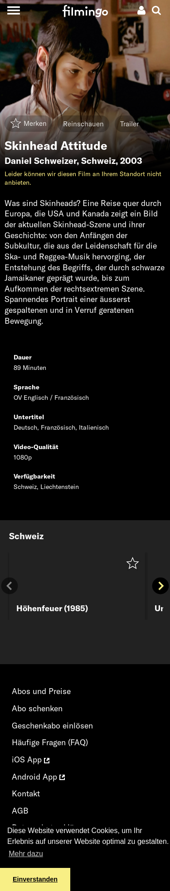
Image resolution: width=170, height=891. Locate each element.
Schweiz (98, 160)
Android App (38, 776)
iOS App (30, 759)
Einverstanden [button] (35, 879)
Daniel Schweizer (41, 160)
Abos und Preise (41, 691)
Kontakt (26, 793)
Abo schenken (37, 708)
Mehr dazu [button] (26, 853)
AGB (20, 810)
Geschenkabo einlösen (52, 725)
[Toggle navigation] (13, 10)
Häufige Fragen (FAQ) (50, 742)
